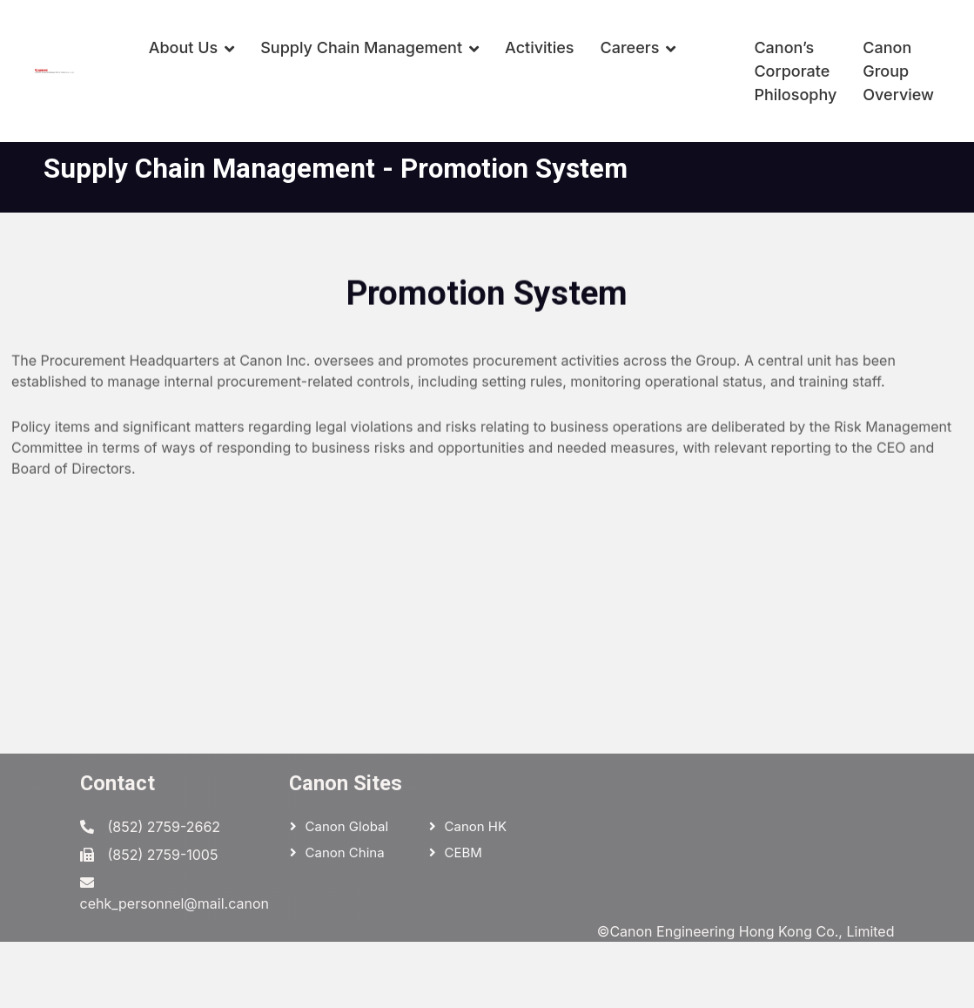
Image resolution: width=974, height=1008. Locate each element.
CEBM (463, 852)
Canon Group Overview (898, 71)
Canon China (345, 852)
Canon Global (347, 826)
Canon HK (476, 826)
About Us (183, 47)
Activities (539, 47)
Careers (630, 47)
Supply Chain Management (361, 47)
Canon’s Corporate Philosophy (795, 71)
